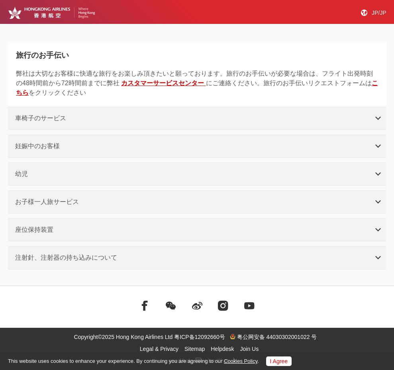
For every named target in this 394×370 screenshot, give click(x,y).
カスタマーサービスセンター (163, 83)
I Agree (279, 361)
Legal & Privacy (159, 349)
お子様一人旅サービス (47, 201)
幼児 (21, 173)
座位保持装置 (34, 229)
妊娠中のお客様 (37, 146)
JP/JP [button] (379, 13)
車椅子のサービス (40, 118)
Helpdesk (222, 349)
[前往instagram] (223, 306)
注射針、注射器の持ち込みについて (66, 257)
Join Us (249, 349)
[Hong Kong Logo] (51, 12)
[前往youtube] (249, 306)
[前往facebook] (145, 306)
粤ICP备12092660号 (199, 337)
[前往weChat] (171, 306)
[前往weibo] (197, 306)
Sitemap (194, 349)
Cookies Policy (240, 361)
